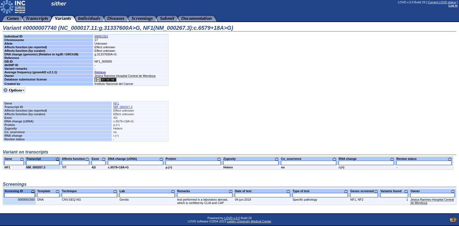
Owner (432, 191)
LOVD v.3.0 (232, 218)
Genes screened (364, 191)
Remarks (204, 191)
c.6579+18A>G (118, 167)
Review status (424, 158)
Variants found (394, 191)
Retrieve (100, 72)
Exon (98, 158)
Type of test (320, 191)
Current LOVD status (442, 2)
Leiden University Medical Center (249, 221)
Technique (89, 191)
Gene (14, 158)
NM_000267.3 (122, 107)
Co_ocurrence (308, 158)
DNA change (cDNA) (135, 158)
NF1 (116, 103)
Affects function (75, 158)
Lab (147, 191)
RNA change (366, 158)
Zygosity (250, 158)
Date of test (262, 191)
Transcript (42, 158)
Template (48, 191)
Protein (193, 158)
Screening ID (19, 191)
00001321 (101, 36)
